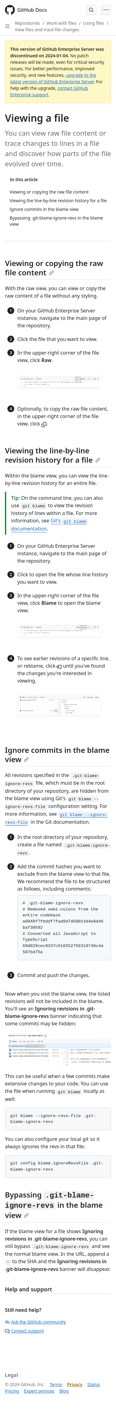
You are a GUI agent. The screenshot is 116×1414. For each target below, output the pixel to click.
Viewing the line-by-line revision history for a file (52, 455)
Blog (64, 1391)
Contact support (24, 1331)
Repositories (27, 23)
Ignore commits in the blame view (57, 754)
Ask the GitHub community (35, 1322)
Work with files (62, 23)
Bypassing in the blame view (54, 1204)
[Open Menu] (106, 10)
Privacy (74, 1384)
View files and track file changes (47, 30)
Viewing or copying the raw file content (54, 267)
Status (93, 1384)
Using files (93, 23)
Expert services (39, 1391)
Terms (56, 1384)
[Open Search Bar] (91, 10)
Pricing (12, 1391)
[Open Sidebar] (7, 26)
